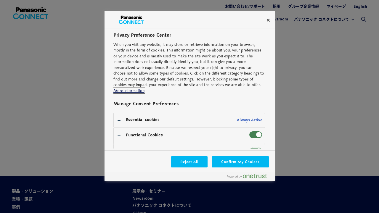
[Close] (268, 20)
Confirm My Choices (240, 161)
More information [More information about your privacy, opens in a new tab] (128, 90)
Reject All (189, 161)
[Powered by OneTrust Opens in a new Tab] (249, 177)
